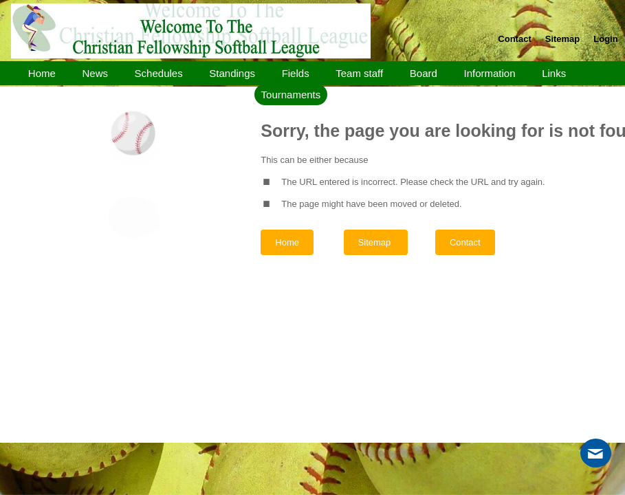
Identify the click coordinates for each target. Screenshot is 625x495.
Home (287, 242)
